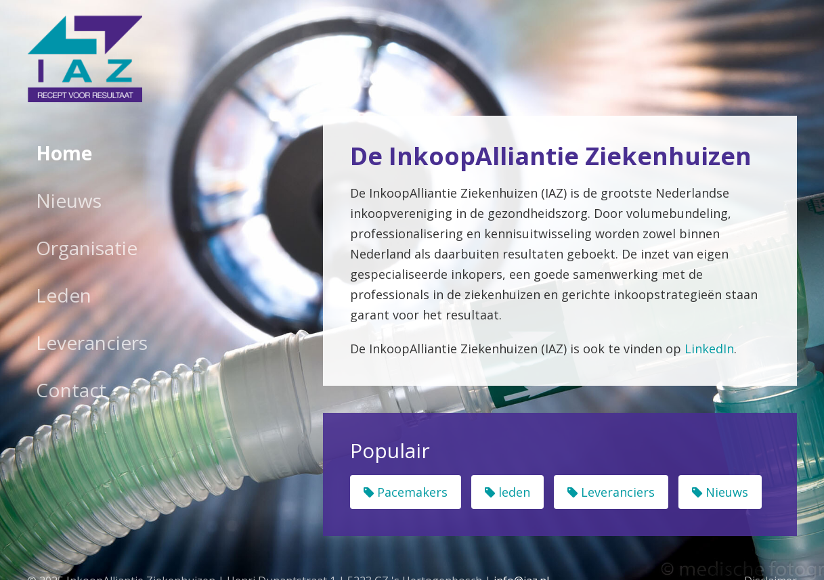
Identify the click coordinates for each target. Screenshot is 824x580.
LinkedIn (709, 348)
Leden (63, 295)
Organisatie (86, 248)
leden (507, 492)
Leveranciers (92, 342)
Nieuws (69, 200)
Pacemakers (406, 492)
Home (64, 153)
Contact (71, 390)
